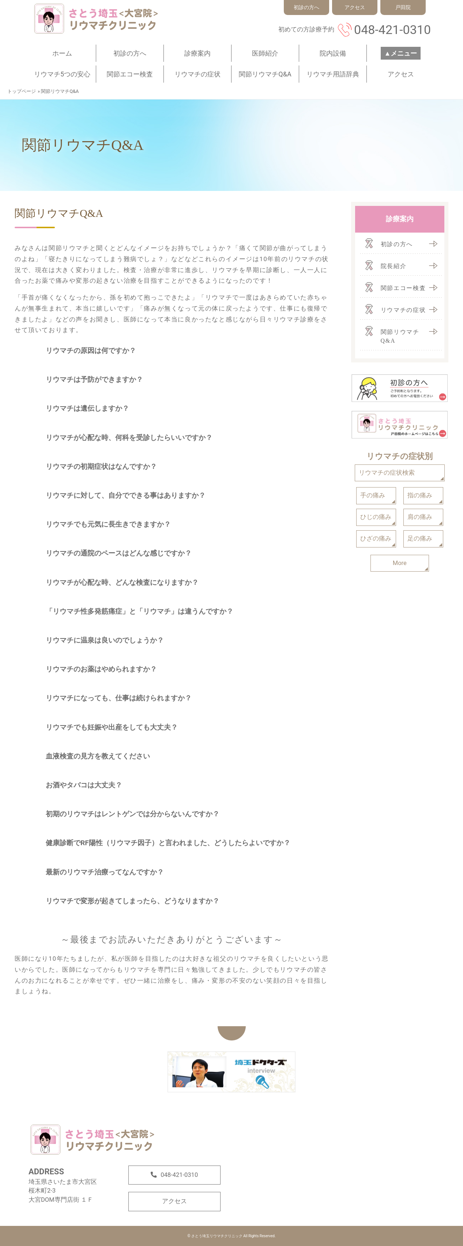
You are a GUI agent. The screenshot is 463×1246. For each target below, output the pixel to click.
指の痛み (419, 495)
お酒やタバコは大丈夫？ (84, 785)
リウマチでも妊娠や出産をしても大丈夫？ (112, 727)
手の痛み (372, 495)
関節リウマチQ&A (265, 74)
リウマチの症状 (197, 74)
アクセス (401, 74)
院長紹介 (394, 266)
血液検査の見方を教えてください (98, 756)
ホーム (62, 53)
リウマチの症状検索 (387, 472)
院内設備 (333, 53)
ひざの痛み (375, 538)
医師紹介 (265, 53)
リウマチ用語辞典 (332, 74)
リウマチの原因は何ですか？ (91, 350)
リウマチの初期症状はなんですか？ (101, 466)
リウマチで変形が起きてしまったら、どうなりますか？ (132, 901)
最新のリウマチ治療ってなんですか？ (105, 872)
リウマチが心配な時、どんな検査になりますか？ (122, 582)
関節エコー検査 (130, 74)
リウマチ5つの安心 (62, 74)
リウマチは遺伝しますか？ (87, 408)
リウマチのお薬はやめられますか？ (101, 669)
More (400, 563)
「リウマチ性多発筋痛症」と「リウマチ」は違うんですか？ (139, 611)
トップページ (21, 91)
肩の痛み (419, 516)
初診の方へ (129, 53)
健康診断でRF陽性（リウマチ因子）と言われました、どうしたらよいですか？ (168, 843)
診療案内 (197, 53)
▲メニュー (400, 53)
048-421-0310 (392, 29)
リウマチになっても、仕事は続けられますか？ (119, 698)
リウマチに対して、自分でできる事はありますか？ (126, 495)
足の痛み (419, 538)
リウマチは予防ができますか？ (94, 379)
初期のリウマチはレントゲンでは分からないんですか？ (132, 814)
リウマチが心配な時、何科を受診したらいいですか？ (129, 437)
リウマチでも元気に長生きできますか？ (108, 524)
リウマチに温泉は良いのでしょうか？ (105, 640)
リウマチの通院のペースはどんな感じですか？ (119, 553)
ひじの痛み (375, 516)
